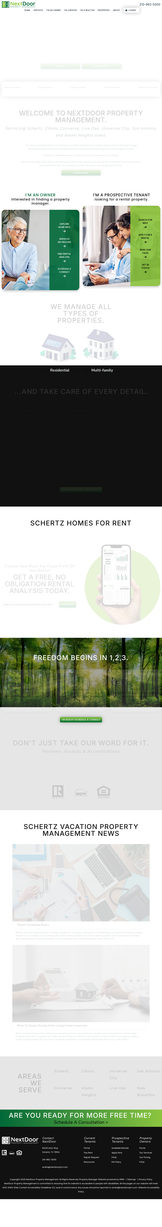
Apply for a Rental (145, 318)
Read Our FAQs (145, 333)
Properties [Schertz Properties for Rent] (104, 10)
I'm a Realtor (87, 10)
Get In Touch (145, 348)
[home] (19, 4)
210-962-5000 (149, 4)
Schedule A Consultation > (81, 1201)
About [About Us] (116, 10)
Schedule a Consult (64, 352)
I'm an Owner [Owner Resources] (53, 10)
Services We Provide (64, 322)
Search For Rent (145, 303)
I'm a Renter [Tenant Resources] (70, 10)
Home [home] (27, 10)
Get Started (102, 65)
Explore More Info (64, 307)
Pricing (60, 65)
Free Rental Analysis (64, 337)
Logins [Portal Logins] (130, 10)
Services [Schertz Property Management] (38, 10)
